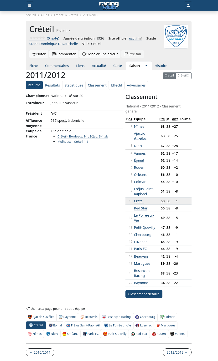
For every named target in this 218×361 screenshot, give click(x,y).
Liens (80, 65)
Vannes (140, 153)
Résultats (52, 85)
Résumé (34, 85)
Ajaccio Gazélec (140, 136)
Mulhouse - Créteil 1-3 (72, 142)
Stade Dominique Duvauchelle (53, 43)
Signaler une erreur (100, 54)
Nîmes (139, 126)
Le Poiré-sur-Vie (117, 325)
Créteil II (183, 75)
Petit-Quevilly (144, 227)
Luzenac (140, 241)
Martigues (142, 263)
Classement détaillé (144, 294)
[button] (146, 65)
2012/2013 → (177, 352)
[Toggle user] (188, 5)
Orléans (140, 174)
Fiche (33, 65)
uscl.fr (134, 38)
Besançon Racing (142, 273)
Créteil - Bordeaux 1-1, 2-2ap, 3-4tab (82, 136)
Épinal (139, 160)
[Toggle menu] (30, 5)
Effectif (116, 85)
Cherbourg (142, 234)
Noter (39, 54)
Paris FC (140, 248)
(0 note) (44, 38)
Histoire (161, 65)
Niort (138, 145)
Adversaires (136, 85)
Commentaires (57, 65)
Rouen (139, 167)
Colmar (140, 181)
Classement (97, 85)
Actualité (99, 65)
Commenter (64, 54)
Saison (134, 65)
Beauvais (141, 256)
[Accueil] (109, 5)
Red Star (141, 208)
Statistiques (73, 85)
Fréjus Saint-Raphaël (144, 191)
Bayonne (141, 282)
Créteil (169, 75)
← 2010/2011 (40, 352)
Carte (117, 65)
